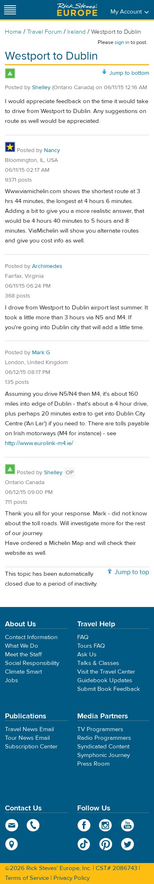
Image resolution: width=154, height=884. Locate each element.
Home (13, 32)
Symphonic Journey (103, 755)
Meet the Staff (23, 654)
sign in (122, 42)
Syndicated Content (103, 746)
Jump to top (132, 572)
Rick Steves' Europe (77, 9)
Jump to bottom (129, 73)
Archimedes (47, 266)
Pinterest (106, 844)
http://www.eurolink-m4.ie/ (39, 443)
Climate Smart (23, 672)
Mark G (41, 352)
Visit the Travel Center (106, 672)
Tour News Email (27, 738)
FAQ (82, 637)
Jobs (11, 680)
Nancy (52, 150)
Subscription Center (31, 746)
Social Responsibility (32, 663)
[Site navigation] (10, 9)
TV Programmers (100, 729)
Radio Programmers (104, 738)
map (11, 844)
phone (33, 825)
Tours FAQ (91, 646)
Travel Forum (44, 32)
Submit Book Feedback (108, 689)
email (11, 825)
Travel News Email (29, 729)
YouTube (127, 825)
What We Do (21, 646)
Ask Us (87, 654)
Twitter (127, 844)
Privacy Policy (71, 878)
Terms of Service (27, 878)
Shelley (41, 87)
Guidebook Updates (104, 680)
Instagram (106, 825)
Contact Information (31, 637)
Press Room (93, 764)
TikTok (84, 844)
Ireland (76, 32)
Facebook (84, 825)
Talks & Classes (98, 663)
